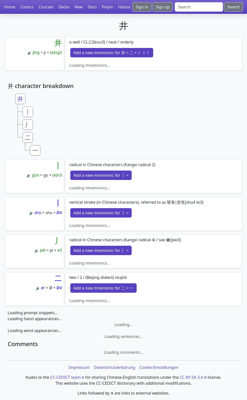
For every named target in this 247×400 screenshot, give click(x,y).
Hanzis (124, 7)
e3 (59, 250)
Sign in (142, 7)
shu (49, 212)
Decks (64, 7)
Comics (27, 7)
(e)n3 (57, 175)
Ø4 (59, 212)
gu (45, 175)
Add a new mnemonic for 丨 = (101, 175)
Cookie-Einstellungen (158, 367)
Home (9, 7)
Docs (92, 7)
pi (51, 250)
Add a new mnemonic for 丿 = (101, 250)
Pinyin (107, 7)
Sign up (163, 7)
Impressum (79, 367)
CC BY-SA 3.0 (191, 377)
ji (45, 52)
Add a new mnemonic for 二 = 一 (103, 288)
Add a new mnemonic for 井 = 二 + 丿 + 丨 (112, 52)
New (78, 7)
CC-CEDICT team (65, 377)
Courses (46, 7)
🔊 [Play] (29, 52)
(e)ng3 (56, 52)
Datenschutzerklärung (114, 367)
